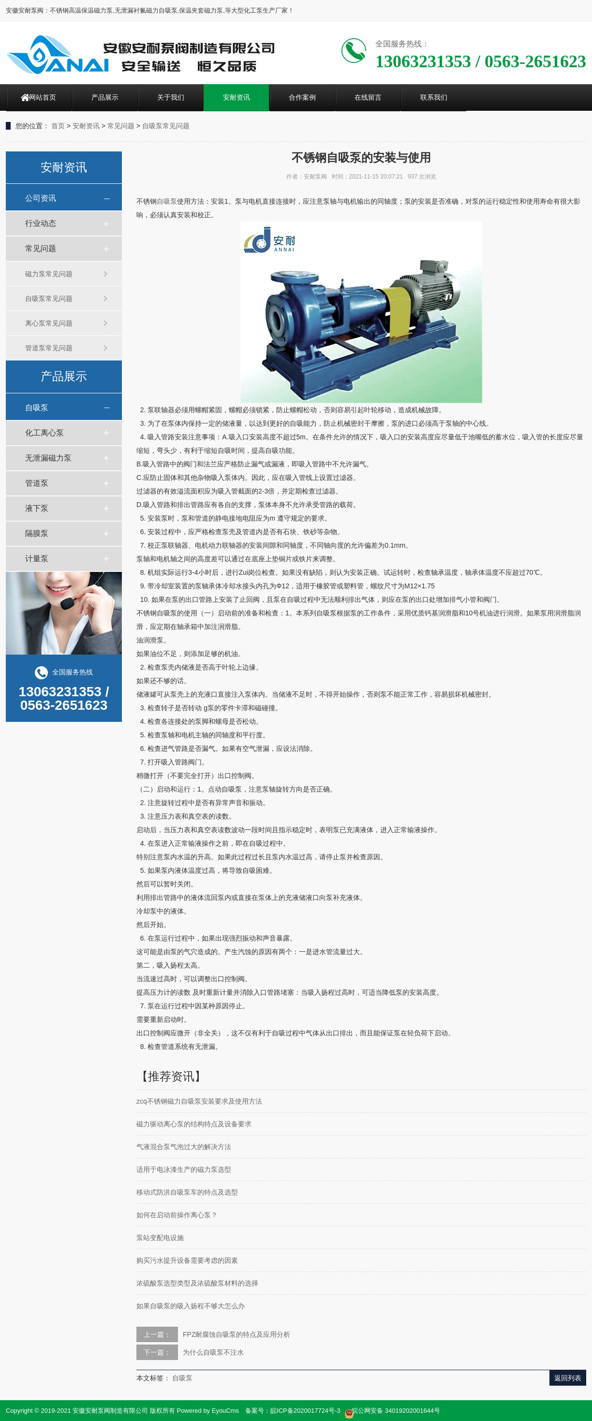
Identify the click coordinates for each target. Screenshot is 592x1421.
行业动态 (40, 223)
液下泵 (36, 508)
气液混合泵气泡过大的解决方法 (183, 1147)
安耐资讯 (236, 97)
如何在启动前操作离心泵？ (177, 1215)
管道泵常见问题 (49, 348)
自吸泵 (36, 408)
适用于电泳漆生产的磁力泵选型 (183, 1169)
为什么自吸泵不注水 (213, 1352)
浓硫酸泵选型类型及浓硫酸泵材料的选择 (197, 1283)
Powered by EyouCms (207, 1410)
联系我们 (433, 97)
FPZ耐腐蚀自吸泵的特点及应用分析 (236, 1334)
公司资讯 (40, 198)
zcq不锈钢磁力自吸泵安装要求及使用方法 (199, 1101)
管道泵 (36, 483)
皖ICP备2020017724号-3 (305, 1410)
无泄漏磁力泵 (48, 458)
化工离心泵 (44, 433)
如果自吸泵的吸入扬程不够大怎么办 (190, 1306)
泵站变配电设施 (160, 1238)
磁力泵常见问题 (49, 274)
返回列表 (567, 1378)
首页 (58, 126)
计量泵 (36, 558)
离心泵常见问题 (49, 323)
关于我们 (170, 97)
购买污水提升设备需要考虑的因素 (187, 1260)
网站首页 (42, 97)
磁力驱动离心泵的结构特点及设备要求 (194, 1124)
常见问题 (120, 126)
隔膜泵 (36, 533)
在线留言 (368, 97)
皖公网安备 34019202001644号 (392, 1411)
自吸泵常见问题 (166, 126)
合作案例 (302, 97)
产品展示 (104, 97)
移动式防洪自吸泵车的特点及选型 (187, 1192)
